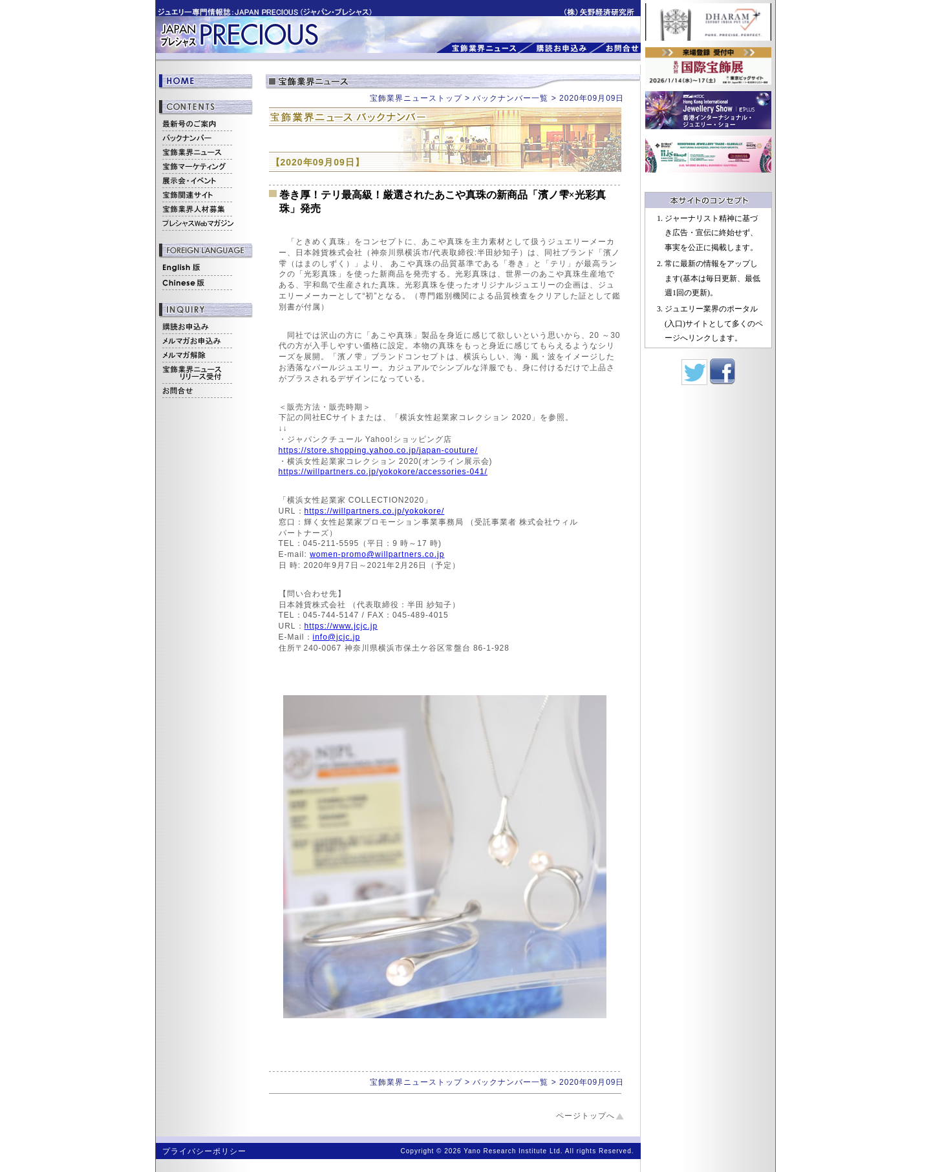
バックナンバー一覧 (510, 98)
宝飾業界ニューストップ (416, 98)
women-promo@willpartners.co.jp (377, 554)
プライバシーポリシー (204, 1151)
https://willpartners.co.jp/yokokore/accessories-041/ (383, 471)
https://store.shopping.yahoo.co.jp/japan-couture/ (378, 450)
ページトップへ (585, 1115)
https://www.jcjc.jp (341, 626)
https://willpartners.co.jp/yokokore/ (375, 511)
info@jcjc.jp (337, 637)
